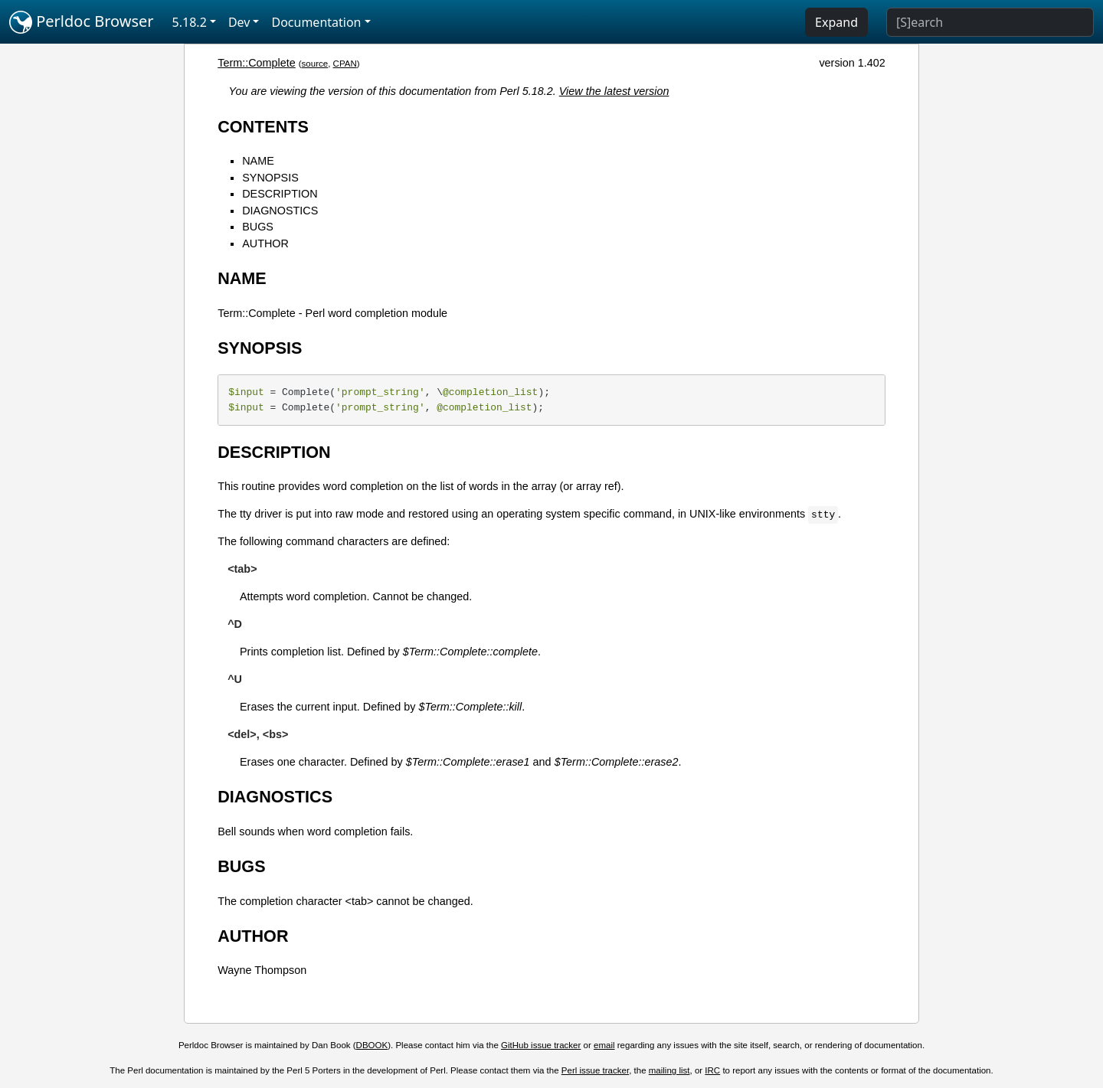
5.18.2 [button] (189, 22)
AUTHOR (265, 243)
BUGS (257, 227)
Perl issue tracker (595, 1070)
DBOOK (372, 1045)
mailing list (669, 1070)
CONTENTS (263, 126)
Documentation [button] (316, 22)
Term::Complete (257, 63)
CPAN (345, 63)
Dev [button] (239, 22)
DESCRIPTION (279, 194)
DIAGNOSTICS (280, 210)
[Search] (990, 22)
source (315, 63)
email (604, 1045)
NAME (258, 161)
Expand (836, 22)
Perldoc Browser (81, 22)
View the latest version (614, 91)
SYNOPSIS (270, 178)
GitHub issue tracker (541, 1045)
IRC (712, 1070)
